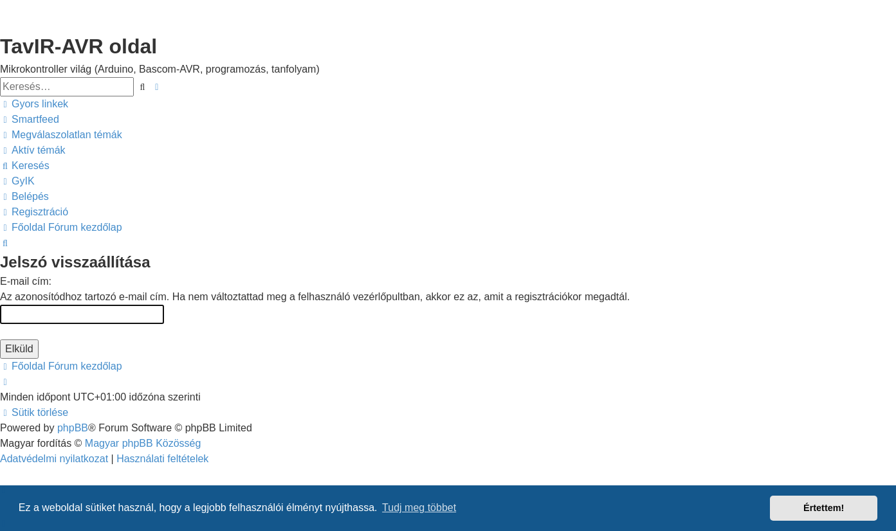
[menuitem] (29, 119)
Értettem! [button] (823, 508)
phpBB (72, 427)
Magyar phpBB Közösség (143, 443)
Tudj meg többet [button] (419, 507)
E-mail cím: (25, 281)
